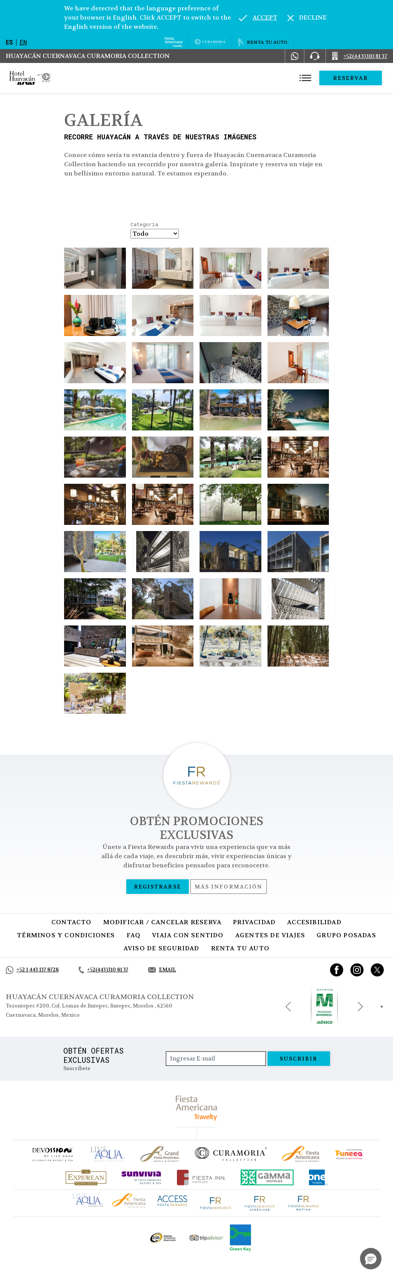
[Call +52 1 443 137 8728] (32, 970)
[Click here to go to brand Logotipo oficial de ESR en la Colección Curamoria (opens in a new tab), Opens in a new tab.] (162, 1238)
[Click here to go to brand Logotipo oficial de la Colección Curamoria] (231, 1153)
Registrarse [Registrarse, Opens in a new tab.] (157, 886)
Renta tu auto (240, 948)
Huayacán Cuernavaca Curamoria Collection (88, 56)
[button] (370, 1258)
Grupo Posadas (346, 935)
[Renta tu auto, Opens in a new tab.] (262, 42)
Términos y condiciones (66, 935)
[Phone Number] (314, 56)
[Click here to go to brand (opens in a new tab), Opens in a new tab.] (52, 1154)
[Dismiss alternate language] (307, 18)
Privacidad (254, 922)
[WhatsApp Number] (294, 56)
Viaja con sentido (187, 935)
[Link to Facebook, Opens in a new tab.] (336, 969)
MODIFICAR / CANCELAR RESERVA (162, 922)
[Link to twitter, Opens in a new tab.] (377, 969)
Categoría (144, 225)
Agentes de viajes (270, 935)
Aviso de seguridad (162, 948)
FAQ (134, 935)
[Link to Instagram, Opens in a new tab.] (357, 969)
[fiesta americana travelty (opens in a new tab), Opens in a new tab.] (196, 1108)
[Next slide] (360, 1006)
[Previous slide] (288, 1006)
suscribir (299, 1058)
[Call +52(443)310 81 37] (359, 56)
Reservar (350, 77)
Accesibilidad (314, 922)
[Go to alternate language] (258, 17)
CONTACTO (71, 922)
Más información (229, 886)
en (23, 42)
